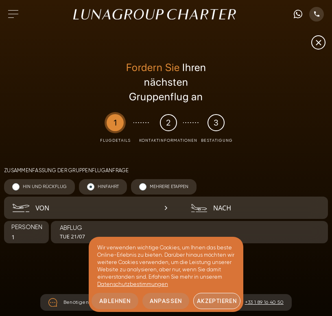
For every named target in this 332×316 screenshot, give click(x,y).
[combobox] (88, 207)
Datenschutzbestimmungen (132, 284)
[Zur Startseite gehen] (154, 14)
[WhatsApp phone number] (298, 14)
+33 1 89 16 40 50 (264, 302)
